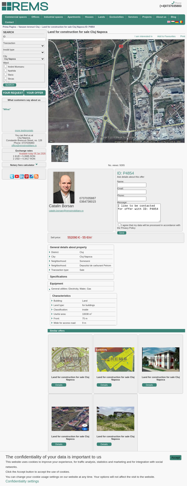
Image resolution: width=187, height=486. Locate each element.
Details (58, 385)
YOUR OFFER (35, 92)
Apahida (12, 71)
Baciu (10, 75)
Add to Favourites (166, 36)
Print (182, 36)
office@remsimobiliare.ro (24, 145)
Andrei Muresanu (16, 67)
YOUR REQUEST (13, 92)
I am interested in (143, 36)
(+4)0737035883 (171, 6)
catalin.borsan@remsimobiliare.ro (66, 210)
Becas (11, 79)
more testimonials (24, 130)
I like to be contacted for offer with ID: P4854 (139, 213)
